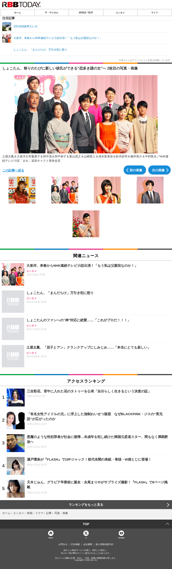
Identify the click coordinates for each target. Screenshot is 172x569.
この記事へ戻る (13, 170)
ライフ (154, 12)
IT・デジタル (51, 12)
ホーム (17, 12)
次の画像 (158, 169)
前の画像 (136, 169)
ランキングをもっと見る (86, 504)
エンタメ (120, 12)
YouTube (121, 538)
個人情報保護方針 (105, 544)
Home (51, 538)
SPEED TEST (86, 12)
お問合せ (62, 544)
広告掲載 (75, 544)
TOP (86, 524)
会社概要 (87, 544)
